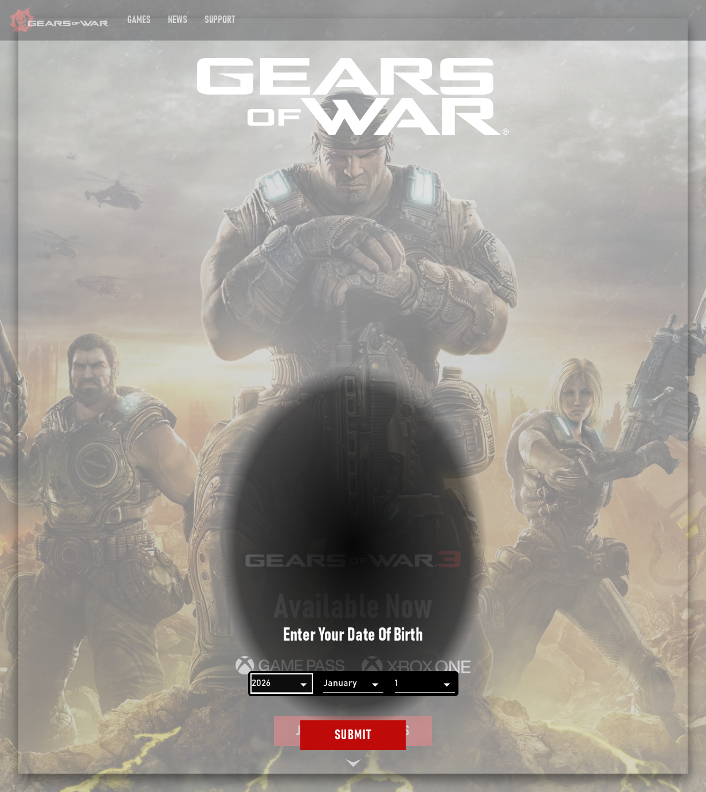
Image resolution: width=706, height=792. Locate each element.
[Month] (353, 683)
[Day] (425, 683)
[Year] (282, 683)
